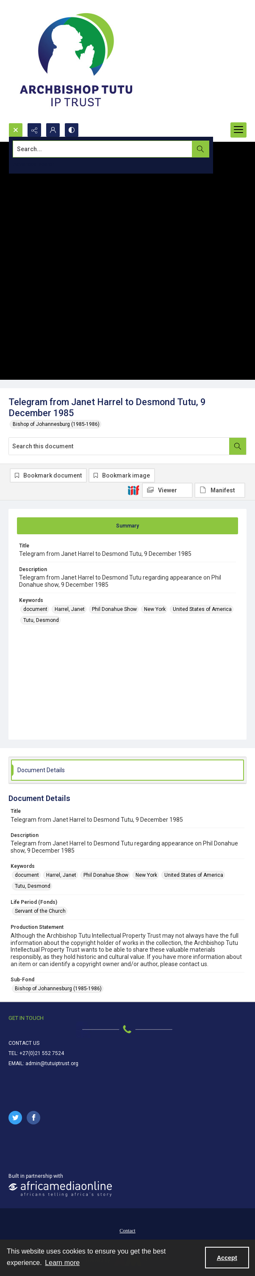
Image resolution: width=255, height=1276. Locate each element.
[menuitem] (127, 1230)
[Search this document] (119, 446)
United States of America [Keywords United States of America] (202, 609)
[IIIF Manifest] (219, 490)
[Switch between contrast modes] (71, 130)
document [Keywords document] (35, 609)
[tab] (127, 526)
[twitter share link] (15, 1117)
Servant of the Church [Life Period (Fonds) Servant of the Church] (40, 911)
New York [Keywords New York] (155, 609)
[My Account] (53, 130)
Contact (127, 1231)
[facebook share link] (33, 1117)
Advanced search (34, 164)
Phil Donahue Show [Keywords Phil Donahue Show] (114, 609)
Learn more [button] (62, 1262)
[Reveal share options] (34, 130)
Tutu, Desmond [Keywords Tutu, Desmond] (41, 620)
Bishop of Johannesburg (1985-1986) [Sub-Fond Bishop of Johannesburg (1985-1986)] (58, 989)
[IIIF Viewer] (167, 490)
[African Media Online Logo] (60, 1189)
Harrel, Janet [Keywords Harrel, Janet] (70, 609)
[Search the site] (103, 149)
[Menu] (238, 130)
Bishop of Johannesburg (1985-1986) (56, 424)
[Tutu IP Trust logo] (76, 61)
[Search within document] (237, 446)
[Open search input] (15, 130)
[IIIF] (133, 490)
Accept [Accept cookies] (227, 1257)
